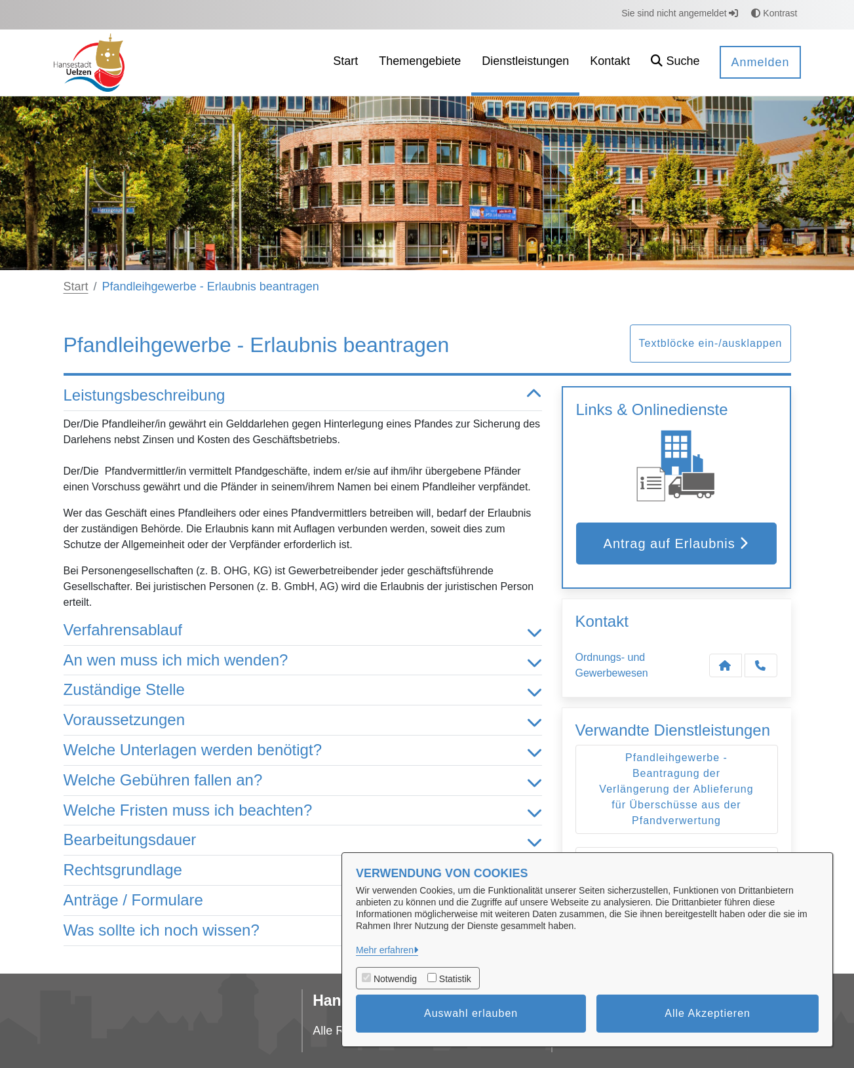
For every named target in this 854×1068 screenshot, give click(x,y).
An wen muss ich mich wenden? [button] (303, 660)
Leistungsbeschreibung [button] (303, 395)
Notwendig (395, 979)
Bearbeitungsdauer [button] (303, 840)
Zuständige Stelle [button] (303, 690)
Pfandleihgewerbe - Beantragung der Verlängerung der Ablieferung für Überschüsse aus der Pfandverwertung (676, 789)
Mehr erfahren (385, 950)
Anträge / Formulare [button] (303, 900)
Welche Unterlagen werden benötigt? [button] (303, 750)
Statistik (455, 979)
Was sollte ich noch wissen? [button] (303, 930)
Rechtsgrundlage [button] (303, 870)
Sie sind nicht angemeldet (679, 13)
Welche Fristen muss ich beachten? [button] (303, 810)
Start (76, 286)
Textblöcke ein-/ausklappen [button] (710, 343)
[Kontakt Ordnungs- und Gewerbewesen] (725, 665)
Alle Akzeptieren (707, 1013)
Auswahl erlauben (471, 1013)
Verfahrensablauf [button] (303, 630)
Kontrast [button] (774, 13)
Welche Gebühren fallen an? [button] (303, 780)
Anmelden (760, 62)
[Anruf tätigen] (761, 665)
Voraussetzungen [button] (303, 720)
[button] (675, 63)
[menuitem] (345, 63)
